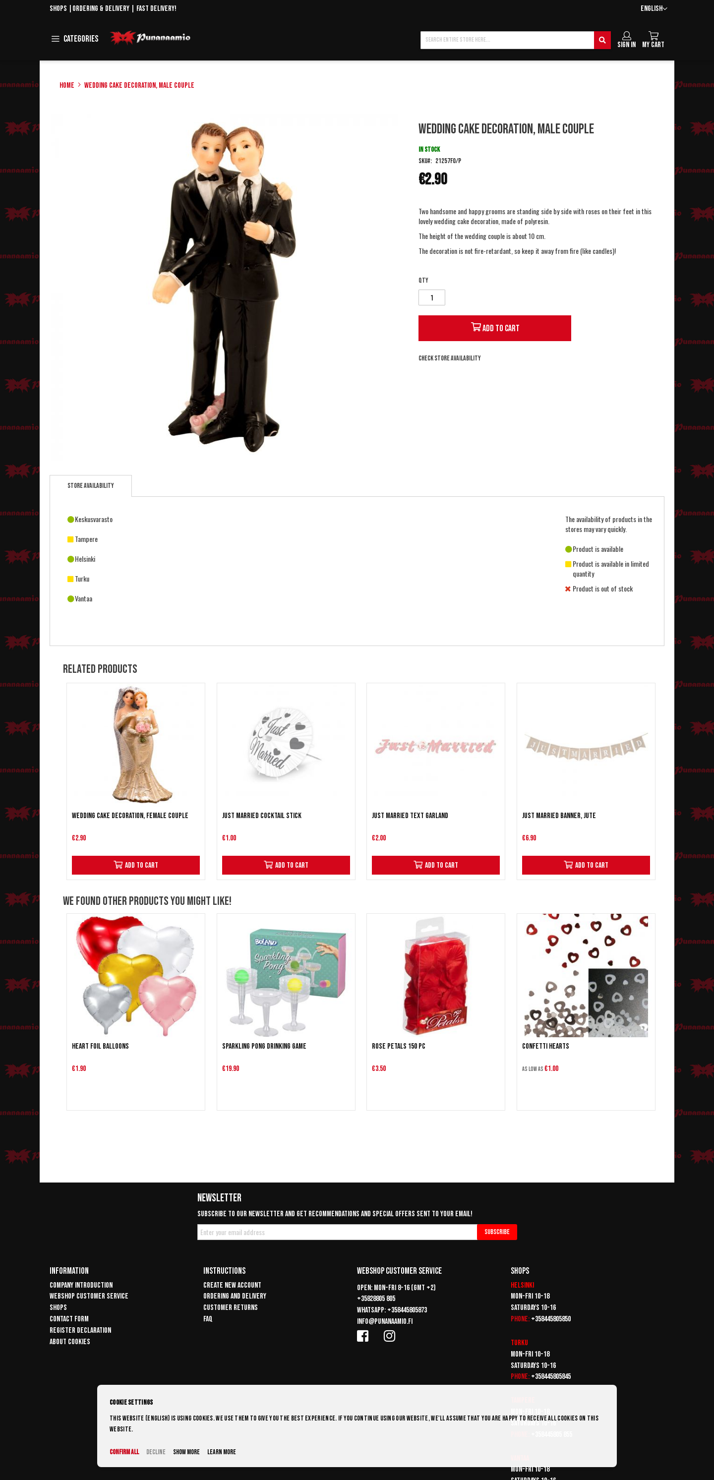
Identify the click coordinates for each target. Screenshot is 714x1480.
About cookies (70, 1342)
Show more (186, 1452)
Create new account (232, 1285)
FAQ (208, 1319)
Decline (156, 1452)
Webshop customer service (89, 1296)
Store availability (90, 485)
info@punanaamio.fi (385, 1321)
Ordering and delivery (234, 1296)
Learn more (221, 1452)
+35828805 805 (376, 1298)
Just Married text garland (410, 816)
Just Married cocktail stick (261, 816)
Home (67, 85)
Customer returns (230, 1307)
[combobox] (515, 40)
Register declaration (80, 1330)
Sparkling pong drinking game (264, 1046)
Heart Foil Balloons (100, 1046)
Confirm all (124, 1452)
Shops (58, 8)
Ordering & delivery (100, 8)
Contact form (69, 1319)
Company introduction (81, 1285)
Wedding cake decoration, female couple (130, 816)
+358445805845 (551, 1376)
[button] (654, 9)
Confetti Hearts (545, 1046)
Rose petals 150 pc (398, 1046)
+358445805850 (551, 1319)
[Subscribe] (497, 1232)
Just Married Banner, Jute (559, 816)
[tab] (91, 486)
